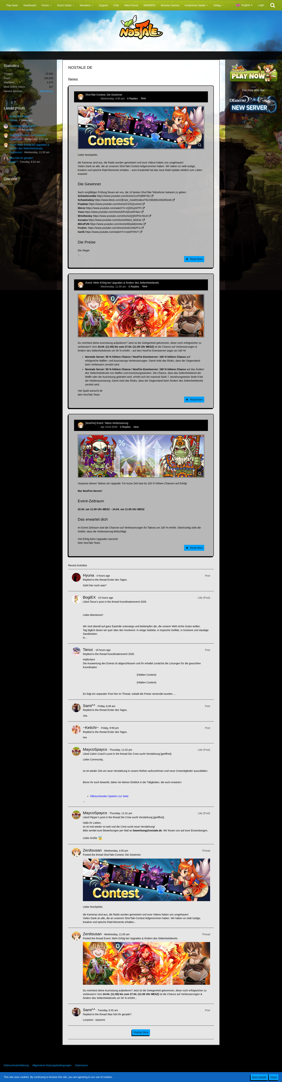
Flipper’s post (97, 817)
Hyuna (13, 120)
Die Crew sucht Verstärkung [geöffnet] (149, 753)
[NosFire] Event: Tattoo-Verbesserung (106, 423)
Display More (141, 1032)
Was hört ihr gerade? (21, 157)
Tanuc (13, 129)
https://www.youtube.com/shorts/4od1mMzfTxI (114, 227)
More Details (259, 1077)
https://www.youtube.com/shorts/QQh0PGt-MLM (120, 215)
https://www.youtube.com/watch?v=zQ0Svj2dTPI (114, 208)
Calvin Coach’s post (101, 753)
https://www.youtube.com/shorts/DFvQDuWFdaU (112, 211)
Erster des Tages (19, 116)
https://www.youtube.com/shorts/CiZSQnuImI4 (115, 204)
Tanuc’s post (97, 601)
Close (273, 1077)
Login (261, 5)
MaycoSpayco (95, 749)
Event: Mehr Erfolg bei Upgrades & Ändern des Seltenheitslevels (122, 282)
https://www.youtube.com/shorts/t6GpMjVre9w (116, 224)
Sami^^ (14, 161)
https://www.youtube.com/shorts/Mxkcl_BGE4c (114, 219)
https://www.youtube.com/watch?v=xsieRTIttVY (112, 231)
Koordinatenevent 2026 (23, 125)
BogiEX (89, 597)
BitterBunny (46, 91)
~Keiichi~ (91, 727)
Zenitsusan (16, 139)
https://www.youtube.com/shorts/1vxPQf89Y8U (123, 195)
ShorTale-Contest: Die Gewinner (28, 135)
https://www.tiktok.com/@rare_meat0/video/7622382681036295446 (133, 199)
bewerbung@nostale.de (147, 830)
